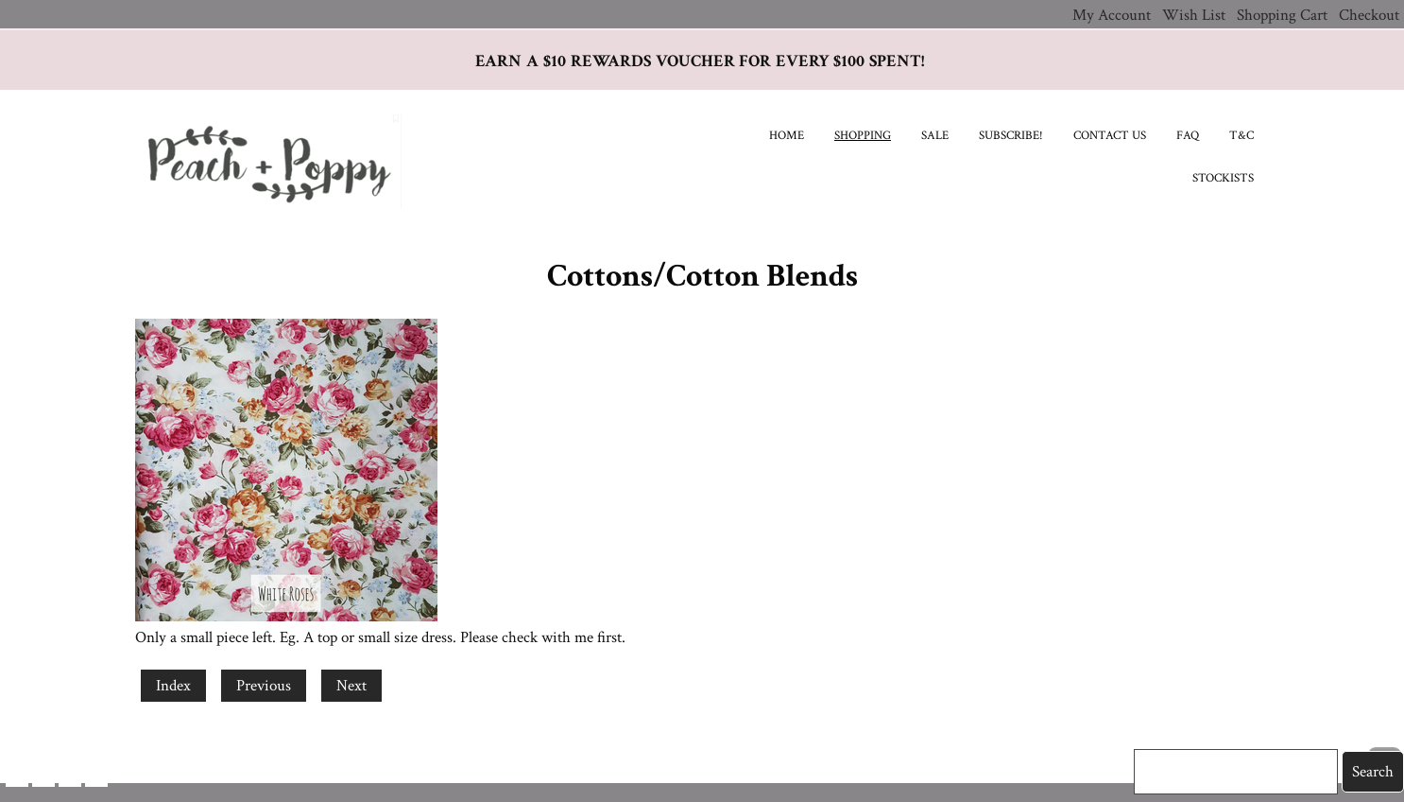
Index (173, 685)
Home (786, 136)
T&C (1241, 136)
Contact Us (1109, 136)
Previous (263, 685)
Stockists (1223, 178)
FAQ (1187, 136)
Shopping (862, 136)
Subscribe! (1011, 136)
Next (351, 685)
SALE (935, 136)
